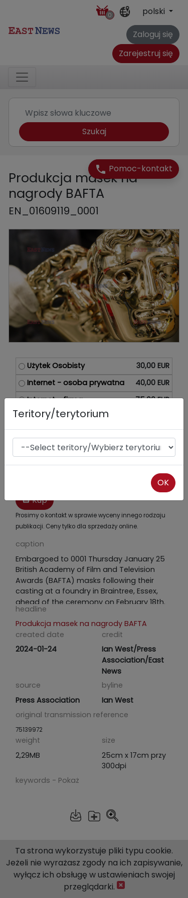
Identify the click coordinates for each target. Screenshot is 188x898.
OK (163, 482)
